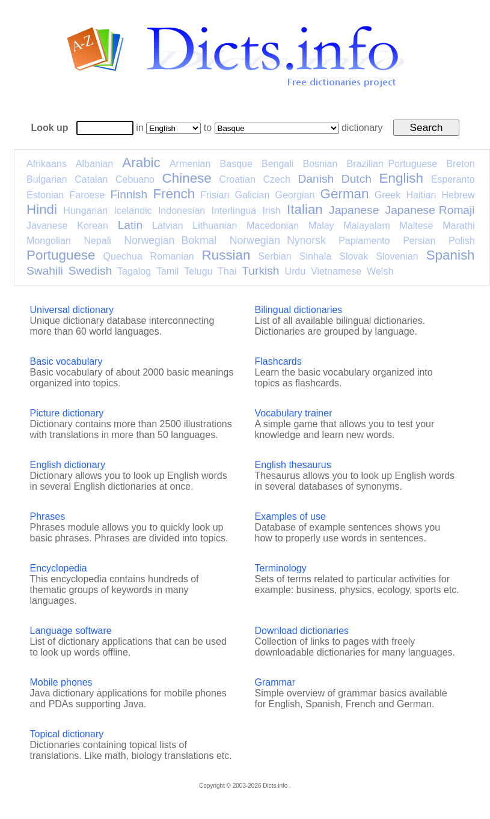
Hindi (41, 209)
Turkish (260, 270)
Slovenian (397, 256)
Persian (419, 241)
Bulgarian (46, 179)
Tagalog (134, 271)
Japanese (354, 210)
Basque (236, 164)
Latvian (167, 226)
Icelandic (133, 211)
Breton (460, 164)
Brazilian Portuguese (392, 164)
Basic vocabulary (66, 361)
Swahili (44, 270)
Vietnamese (336, 271)
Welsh (380, 271)
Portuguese (61, 255)
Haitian (421, 195)
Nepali (97, 241)
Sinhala (315, 256)
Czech (276, 179)
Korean (92, 226)
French (174, 193)
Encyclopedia (58, 568)
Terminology (281, 568)
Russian (226, 255)
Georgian (295, 195)
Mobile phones (61, 682)
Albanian (94, 164)
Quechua (122, 256)
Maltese (416, 226)
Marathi (458, 226)
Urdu (294, 271)
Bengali (277, 164)
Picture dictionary (67, 413)
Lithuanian (214, 226)
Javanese (47, 226)
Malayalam (366, 226)
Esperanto (453, 179)
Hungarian (85, 211)
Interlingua (234, 211)
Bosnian (320, 164)
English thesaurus (293, 465)
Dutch (356, 178)
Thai (227, 271)
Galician (252, 195)
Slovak (353, 256)
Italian (305, 209)
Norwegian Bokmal (170, 240)
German (344, 193)
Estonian (45, 195)
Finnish (128, 194)
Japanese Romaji (430, 210)
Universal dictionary (72, 310)
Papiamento (364, 241)
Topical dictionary (67, 734)
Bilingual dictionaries (299, 310)
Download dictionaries (302, 631)
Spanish (450, 255)
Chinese (187, 178)
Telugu (198, 271)
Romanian (172, 256)
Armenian (190, 164)
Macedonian (273, 226)
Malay (321, 226)
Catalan (91, 179)
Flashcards (278, 361)
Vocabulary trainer (293, 413)
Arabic (141, 162)
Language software (71, 631)
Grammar (275, 682)
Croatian (237, 179)
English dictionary (67, 465)
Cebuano (135, 179)
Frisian (214, 195)
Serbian (275, 256)
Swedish (90, 270)
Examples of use (290, 516)
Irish (272, 211)
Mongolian (48, 241)
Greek (388, 195)
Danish (316, 178)
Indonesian (181, 211)
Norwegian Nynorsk (278, 240)
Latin (130, 225)
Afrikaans (46, 164)
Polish (462, 241)
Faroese (87, 195)
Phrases (48, 516)
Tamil (167, 271)
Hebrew (457, 195)
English (401, 178)
